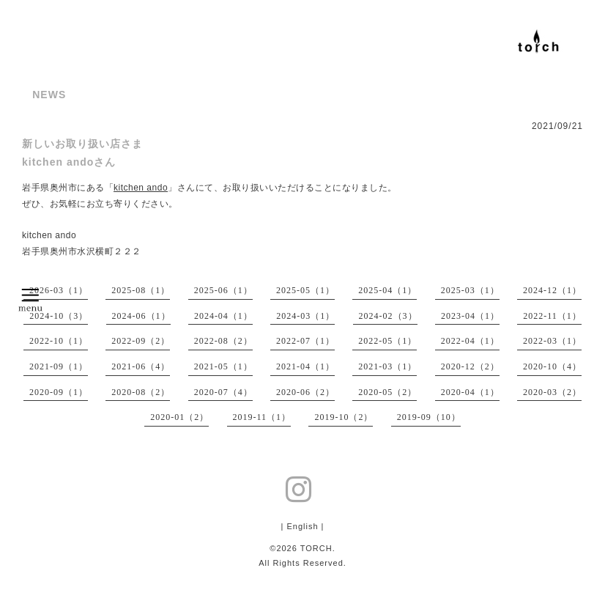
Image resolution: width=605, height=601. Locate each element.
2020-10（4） (552, 366)
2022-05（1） (387, 341)
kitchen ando (141, 187)
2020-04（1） (470, 392)
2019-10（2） (343, 417)
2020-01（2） (179, 417)
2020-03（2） (552, 392)
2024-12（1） (552, 290)
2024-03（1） (305, 316)
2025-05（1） (305, 290)
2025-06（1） (223, 290)
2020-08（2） (140, 392)
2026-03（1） (58, 290)
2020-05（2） (387, 392)
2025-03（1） (470, 290)
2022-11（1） (552, 316)
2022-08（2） (223, 341)
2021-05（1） (223, 366)
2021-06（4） (140, 366)
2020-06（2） (305, 392)
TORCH (316, 548)
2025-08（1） (140, 290)
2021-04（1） (305, 366)
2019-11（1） (262, 417)
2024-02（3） (388, 316)
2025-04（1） (387, 290)
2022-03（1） (552, 341)
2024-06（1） (141, 316)
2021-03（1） (387, 366)
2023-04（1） (470, 316)
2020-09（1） (58, 392)
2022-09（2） (140, 341)
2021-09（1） (58, 366)
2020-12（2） (470, 366)
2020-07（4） (223, 392)
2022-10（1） (58, 341)
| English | (302, 526)
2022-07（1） (305, 341)
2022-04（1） (470, 341)
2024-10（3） (58, 316)
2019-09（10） (429, 417)
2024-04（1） (223, 316)
